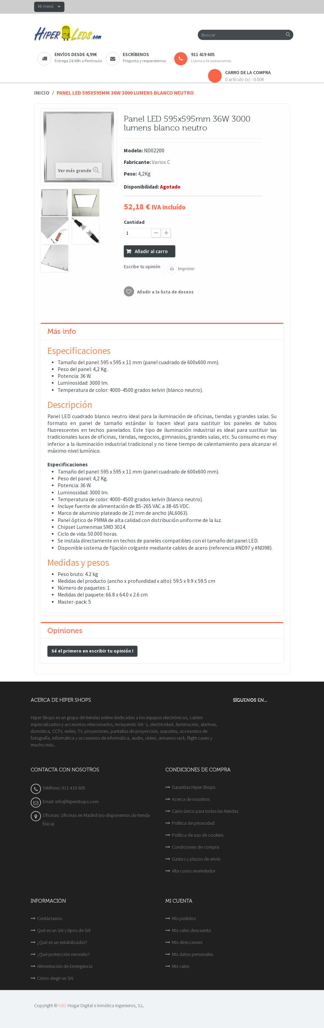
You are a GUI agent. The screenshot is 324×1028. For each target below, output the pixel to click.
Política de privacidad (193, 823)
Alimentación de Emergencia (64, 966)
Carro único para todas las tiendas (205, 811)
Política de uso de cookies (197, 835)
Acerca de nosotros (191, 799)
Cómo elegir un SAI (55, 978)
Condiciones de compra (195, 847)
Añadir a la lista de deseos (165, 292)
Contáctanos (49, 918)
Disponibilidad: (141, 186)
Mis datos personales (192, 954)
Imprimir (186, 268)
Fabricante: (137, 162)
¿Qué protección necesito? (63, 954)
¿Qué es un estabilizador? (62, 942)
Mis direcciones (187, 942)
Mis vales (180, 966)
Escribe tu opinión (142, 266)
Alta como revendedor (193, 871)
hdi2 (63, 1006)
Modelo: (133, 150)
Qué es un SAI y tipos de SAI (63, 930)
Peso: (130, 173)
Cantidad (134, 222)
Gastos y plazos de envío (196, 859)
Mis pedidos (184, 918)
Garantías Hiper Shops (193, 787)
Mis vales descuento (191, 930)
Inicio (41, 93)
